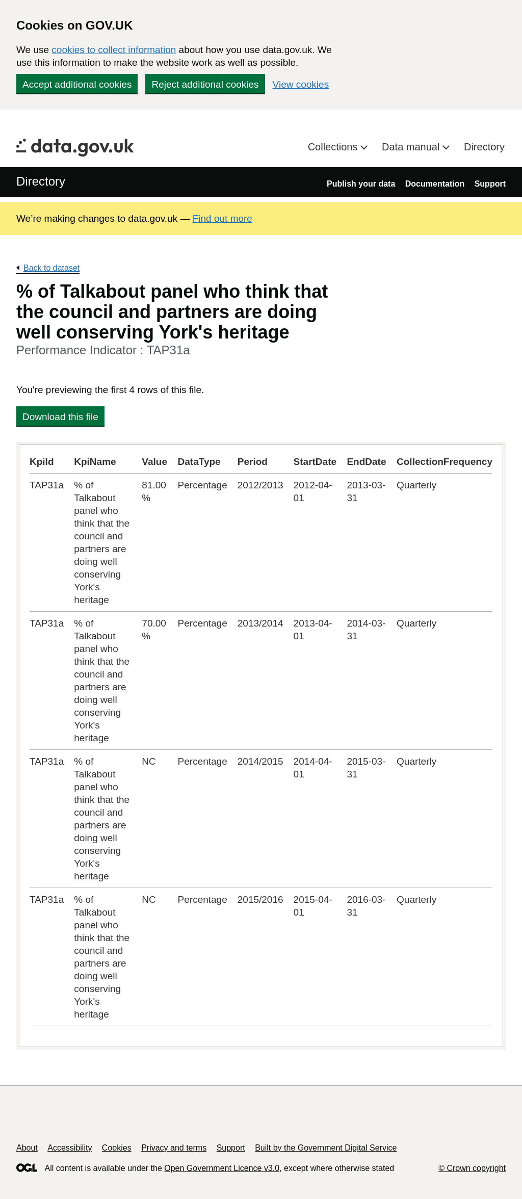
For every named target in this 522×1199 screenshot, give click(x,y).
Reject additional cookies (204, 84)
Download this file (60, 416)
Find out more (222, 218)
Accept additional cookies (77, 84)
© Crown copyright (472, 1168)
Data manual (412, 146)
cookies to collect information (113, 49)
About (27, 1147)
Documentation (434, 183)
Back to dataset (51, 268)
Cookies (117, 1147)
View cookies (301, 84)
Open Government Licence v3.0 (221, 1168)
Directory (484, 146)
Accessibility (69, 1147)
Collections (334, 146)
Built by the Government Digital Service (326, 1147)
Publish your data (361, 183)
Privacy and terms (173, 1147)
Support (490, 183)
